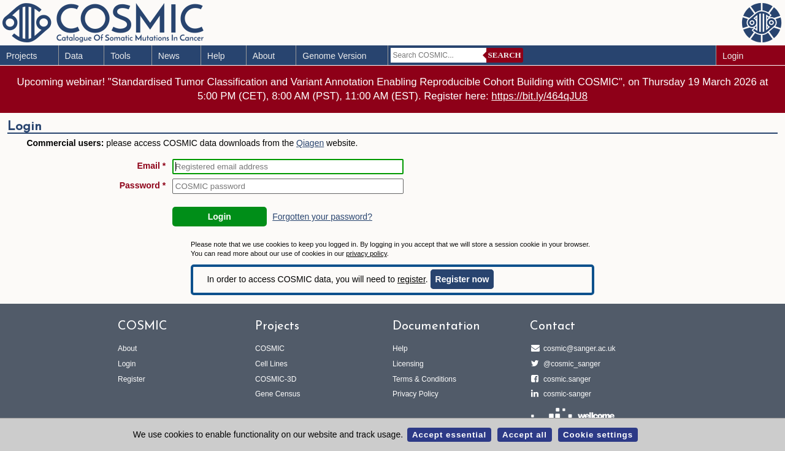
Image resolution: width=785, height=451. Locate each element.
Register (131, 379)
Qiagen (310, 143)
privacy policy (366, 253)
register (411, 279)
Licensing (408, 364)
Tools (120, 56)
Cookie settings (598, 434)
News (169, 56)
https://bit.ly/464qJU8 (539, 96)
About (264, 56)
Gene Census (277, 394)
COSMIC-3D (275, 379)
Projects (21, 56)
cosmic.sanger (565, 379)
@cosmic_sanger (570, 364)
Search (504, 55)
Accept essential (449, 434)
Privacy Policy (415, 394)
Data (74, 56)
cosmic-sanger (565, 394)
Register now (462, 279)
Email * (151, 166)
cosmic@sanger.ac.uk (578, 348)
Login (732, 56)
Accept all (524, 434)
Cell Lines (271, 364)
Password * (143, 185)
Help (216, 56)
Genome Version (334, 56)
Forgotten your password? (322, 217)
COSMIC (270, 348)
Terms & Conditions (424, 379)
